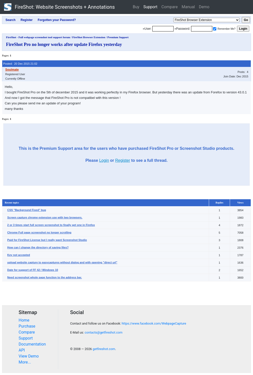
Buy (136, 6)
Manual (188, 6)
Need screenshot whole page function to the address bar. (44, 277)
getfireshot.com (104, 349)
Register (122, 160)
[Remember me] (214, 28)
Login (104, 160)
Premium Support (118, 37)
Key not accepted (18, 254)
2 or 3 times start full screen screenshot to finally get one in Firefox (51, 224)
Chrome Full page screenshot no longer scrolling (39, 232)
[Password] (201, 28)
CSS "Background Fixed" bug (26, 209)
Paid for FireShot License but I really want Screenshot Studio (47, 239)
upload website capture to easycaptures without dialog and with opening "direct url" (62, 262)
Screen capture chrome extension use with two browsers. (44, 217)
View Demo (29, 356)
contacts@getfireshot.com (103, 332)
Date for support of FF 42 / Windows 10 (32, 269)
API (22, 350)
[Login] (163, 28)
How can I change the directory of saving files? (38, 247)
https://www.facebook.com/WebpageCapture (154, 323)
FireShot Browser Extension (88, 37)
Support (150, 6)
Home (24, 320)
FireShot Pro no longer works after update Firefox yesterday (64, 44)
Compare (169, 6)
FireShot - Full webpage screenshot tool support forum (38, 37)
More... (25, 362)
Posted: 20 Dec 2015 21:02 (20, 63)
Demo (204, 6)
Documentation (32, 344)
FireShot (59, 7)
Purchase (27, 326)
